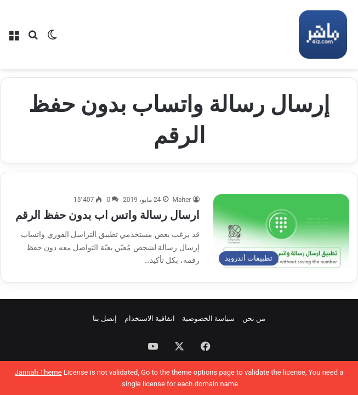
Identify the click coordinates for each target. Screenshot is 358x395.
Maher (182, 200)
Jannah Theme (38, 372)
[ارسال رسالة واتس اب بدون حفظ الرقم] (281, 232)
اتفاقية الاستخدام (149, 318)
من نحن (253, 318)
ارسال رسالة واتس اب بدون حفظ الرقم (107, 215)
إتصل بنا (105, 318)
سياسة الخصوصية (208, 318)
